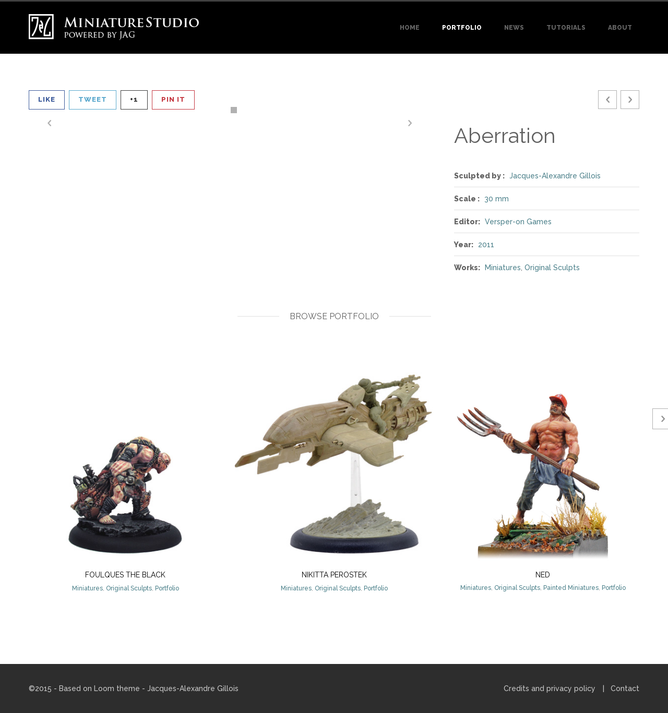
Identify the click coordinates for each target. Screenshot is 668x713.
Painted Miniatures (571, 587)
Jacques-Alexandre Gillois (555, 176)
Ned (542, 575)
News (514, 27)
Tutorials (566, 27)
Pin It (173, 99)
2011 (486, 244)
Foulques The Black (125, 575)
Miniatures (503, 267)
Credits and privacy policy (549, 688)
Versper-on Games (518, 221)
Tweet (92, 99)
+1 (134, 99)
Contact (625, 688)
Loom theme (117, 688)
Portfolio (462, 27)
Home (410, 27)
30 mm (496, 199)
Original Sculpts (552, 267)
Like (46, 99)
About (620, 27)
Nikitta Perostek (334, 575)
